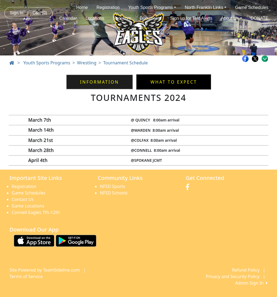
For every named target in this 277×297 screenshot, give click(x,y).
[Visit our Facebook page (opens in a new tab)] (189, 187)
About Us (231, 18)
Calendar (68, 18)
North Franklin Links (205, 7)
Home (82, 7)
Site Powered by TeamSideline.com (44, 270)
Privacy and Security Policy (232, 276)
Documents (150, 18)
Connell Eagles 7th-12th (36, 212)
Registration (108, 7)
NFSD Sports (112, 186)
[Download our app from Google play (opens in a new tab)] (76, 240)
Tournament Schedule (125, 63)
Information (99, 82)
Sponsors (122, 18)
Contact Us (23, 199)
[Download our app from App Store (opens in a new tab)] (34, 240)
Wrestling (86, 63)
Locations (94, 18)
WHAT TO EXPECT (173, 82)
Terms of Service (26, 276)
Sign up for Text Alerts (191, 18)
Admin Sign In (251, 283)
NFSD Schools (114, 193)
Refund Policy (246, 270)
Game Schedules (251, 7)
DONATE (259, 18)
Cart (39, 13)
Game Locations (28, 206)
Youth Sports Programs (152, 7)
